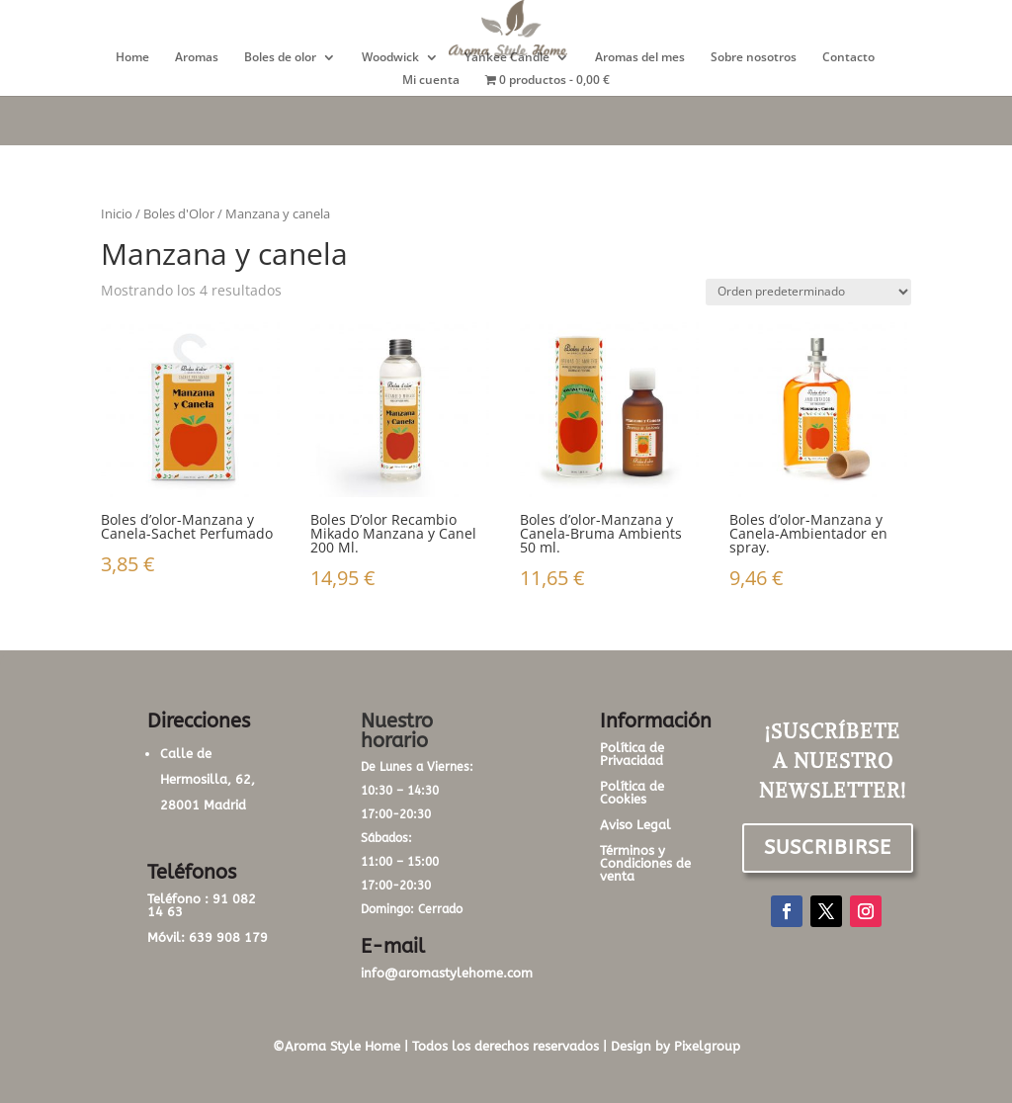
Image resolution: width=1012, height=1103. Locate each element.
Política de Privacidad (632, 754)
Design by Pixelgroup (675, 1046)
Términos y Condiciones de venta (645, 863)
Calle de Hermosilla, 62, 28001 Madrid (207, 779)
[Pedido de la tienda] (808, 292)
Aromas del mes (640, 57)
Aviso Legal (635, 824)
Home (132, 57)
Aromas (196, 57)
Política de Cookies (632, 792)
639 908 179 (228, 937)
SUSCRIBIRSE (827, 847)
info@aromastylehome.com (447, 973)
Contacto (848, 57)
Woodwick (390, 57)
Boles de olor (280, 57)
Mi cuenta (431, 80)
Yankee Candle (506, 57)
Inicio (116, 213)
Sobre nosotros (754, 57)
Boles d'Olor (178, 213)
